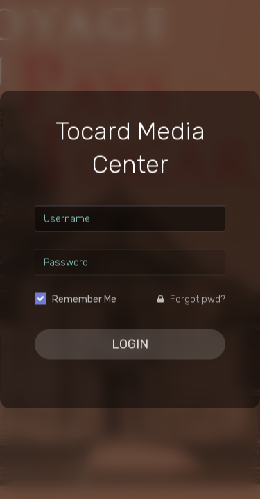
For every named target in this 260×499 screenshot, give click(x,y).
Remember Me (84, 300)
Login (130, 344)
